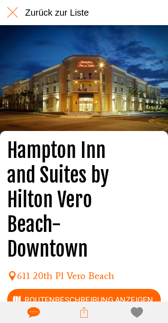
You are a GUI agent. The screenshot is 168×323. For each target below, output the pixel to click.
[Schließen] (12, 12)
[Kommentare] (32, 312)
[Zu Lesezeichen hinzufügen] (135, 312)
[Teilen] (84, 312)
